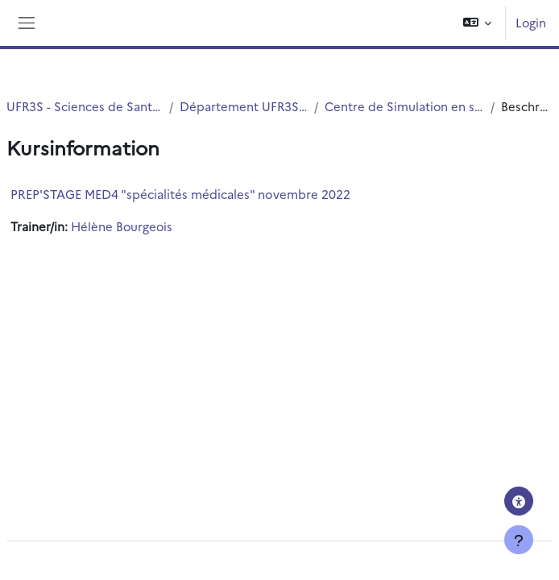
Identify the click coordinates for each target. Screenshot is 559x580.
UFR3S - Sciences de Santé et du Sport (84, 105)
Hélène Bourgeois (121, 226)
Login (531, 22)
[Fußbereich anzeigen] (518, 539)
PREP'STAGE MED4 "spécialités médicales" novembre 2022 (180, 193)
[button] (477, 23)
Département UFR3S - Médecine (244, 105)
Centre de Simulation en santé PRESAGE (404, 105)
